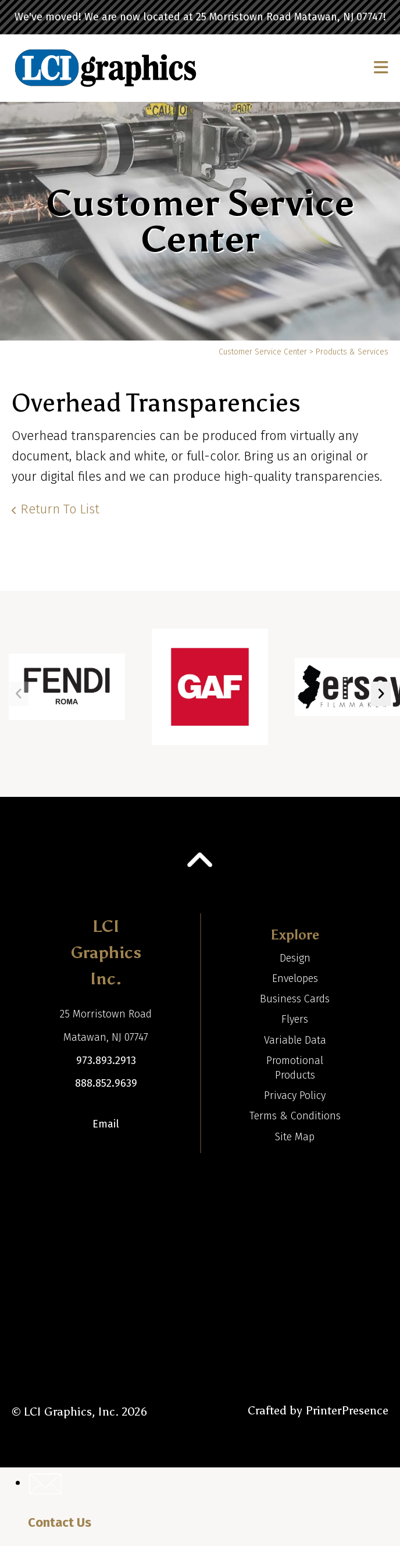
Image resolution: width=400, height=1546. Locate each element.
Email (105, 1124)
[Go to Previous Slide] (18, 694)
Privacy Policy (295, 1095)
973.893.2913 (106, 1060)
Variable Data (295, 1040)
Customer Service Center (263, 352)
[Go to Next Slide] (381, 694)
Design (295, 958)
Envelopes (295, 978)
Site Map (295, 1136)
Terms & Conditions (295, 1115)
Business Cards (295, 998)
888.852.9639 (106, 1083)
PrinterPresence (346, 1410)
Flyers (294, 1019)
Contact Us (59, 1522)
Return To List (59, 509)
